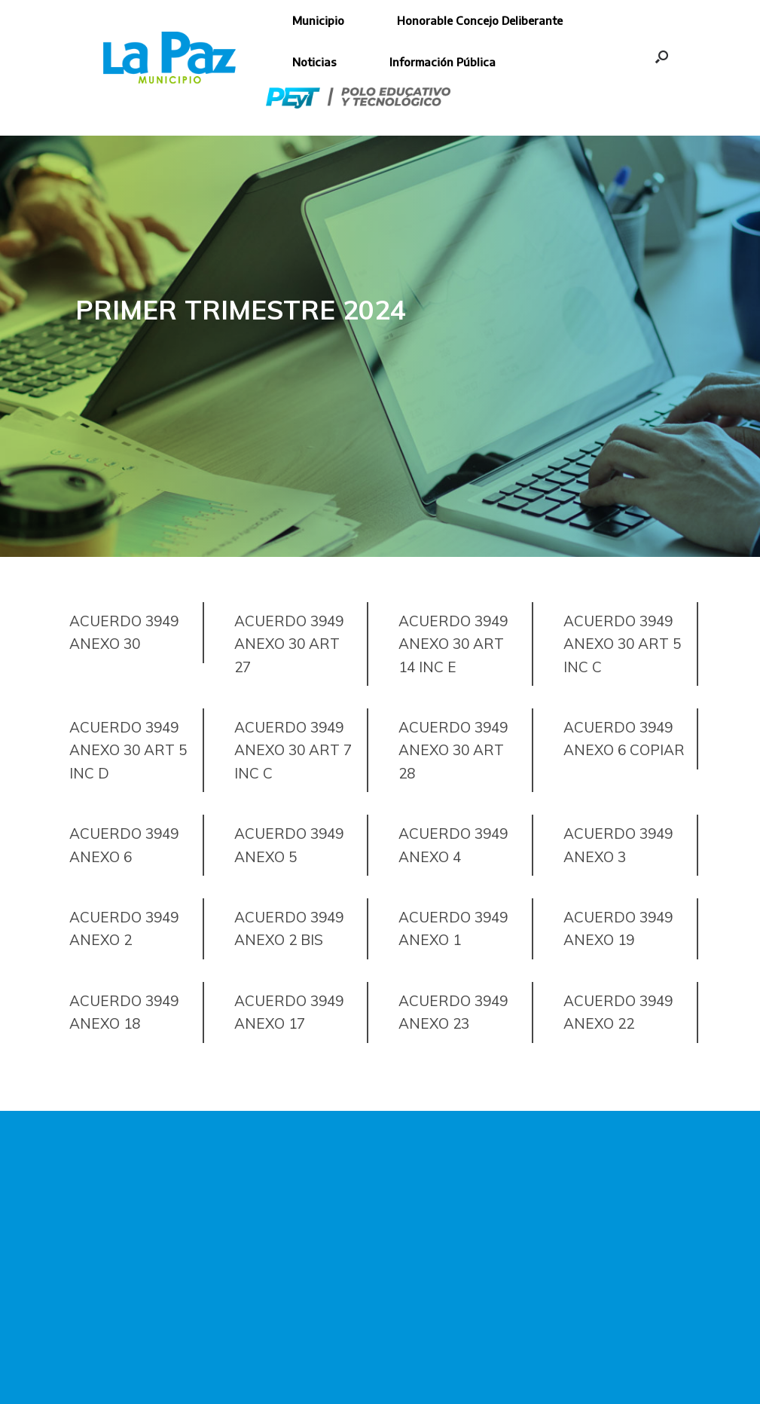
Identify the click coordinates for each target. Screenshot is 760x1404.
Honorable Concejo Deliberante (480, 20)
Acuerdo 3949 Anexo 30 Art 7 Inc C (293, 750)
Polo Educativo (358, 98)
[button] (661, 56)
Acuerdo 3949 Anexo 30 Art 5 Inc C (622, 644)
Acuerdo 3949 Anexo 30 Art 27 (288, 644)
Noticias (314, 62)
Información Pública (442, 62)
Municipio (318, 20)
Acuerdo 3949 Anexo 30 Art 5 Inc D (128, 750)
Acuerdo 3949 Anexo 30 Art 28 (453, 750)
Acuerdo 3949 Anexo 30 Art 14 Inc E (453, 644)
